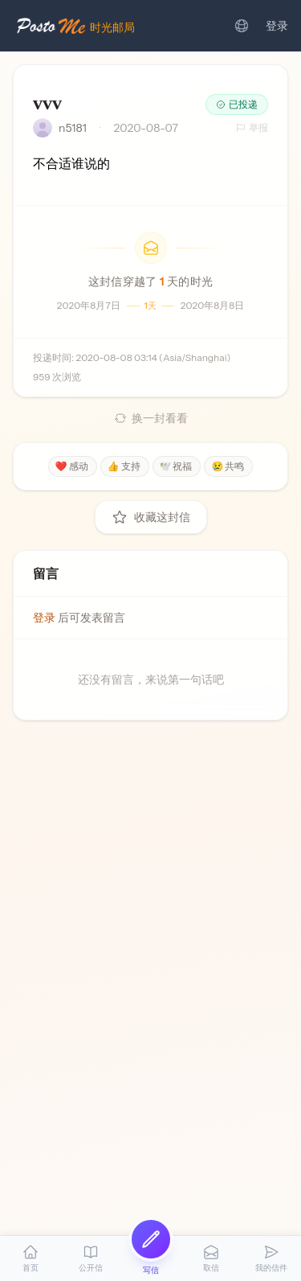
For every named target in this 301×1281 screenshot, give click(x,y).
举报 (252, 127)
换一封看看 (151, 418)
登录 (277, 25)
